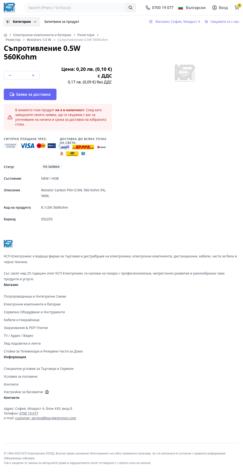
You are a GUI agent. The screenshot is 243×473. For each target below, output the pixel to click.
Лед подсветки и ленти (22, 343)
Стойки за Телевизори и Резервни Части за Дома (43, 351)
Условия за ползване (20, 376)
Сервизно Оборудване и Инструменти (34, 312)
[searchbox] (80, 7)
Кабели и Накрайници (22, 320)
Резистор (13, 39)
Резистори (85, 35)
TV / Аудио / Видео (18, 335)
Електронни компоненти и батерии (42, 35)
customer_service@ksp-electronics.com (45, 418)
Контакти (11, 384)
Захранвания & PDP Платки (26, 327)
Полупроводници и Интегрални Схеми (35, 296)
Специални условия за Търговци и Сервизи (39, 368)
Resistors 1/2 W (39, 39)
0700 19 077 (28, 413)
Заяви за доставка (30, 94)
